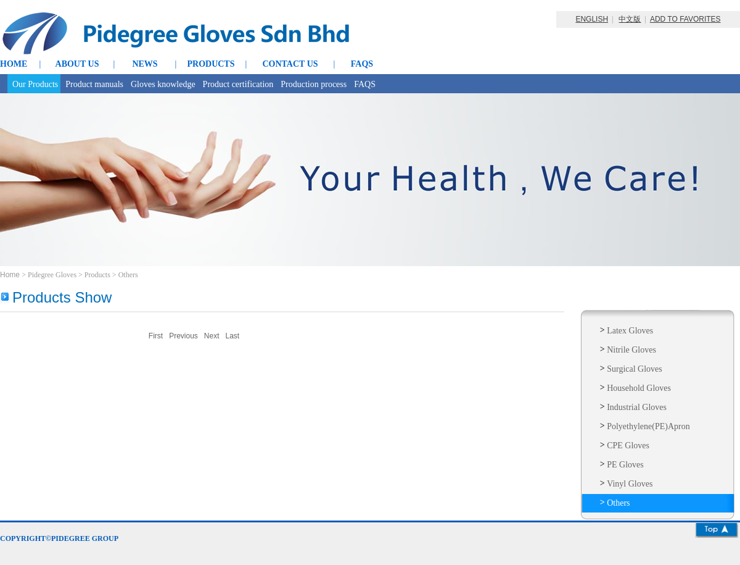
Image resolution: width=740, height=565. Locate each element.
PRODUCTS (210, 64)
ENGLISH (591, 19)
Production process (314, 84)
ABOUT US (77, 64)
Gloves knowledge (163, 84)
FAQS (362, 64)
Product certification (238, 84)
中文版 (630, 19)
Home (11, 274)
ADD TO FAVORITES (685, 19)
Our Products (35, 84)
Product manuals (94, 84)
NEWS (144, 64)
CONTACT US (290, 64)
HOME (13, 64)
